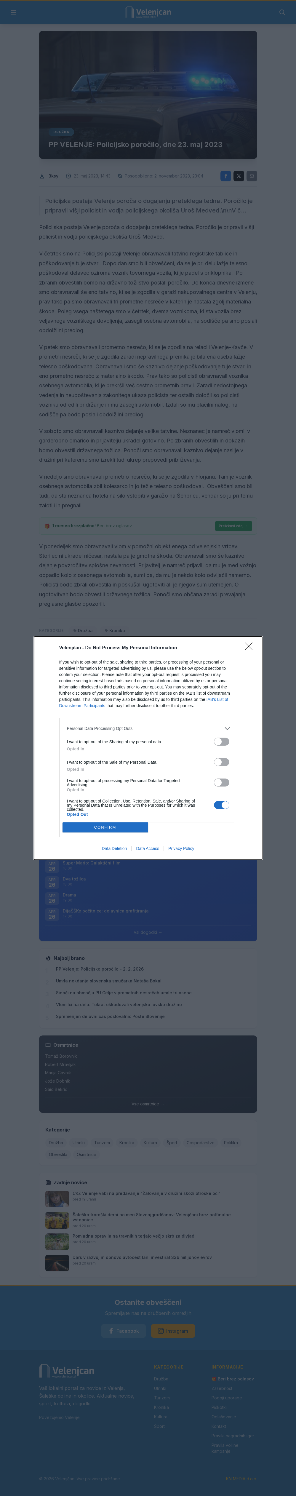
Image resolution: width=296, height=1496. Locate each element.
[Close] (250, 648)
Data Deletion (114, 848)
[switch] (221, 742)
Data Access (147, 848)
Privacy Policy (181, 848)
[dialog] (148, 748)
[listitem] (148, 728)
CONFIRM (105, 827)
